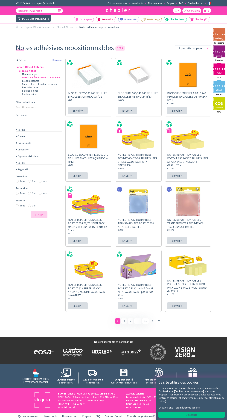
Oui (33, 181)
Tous (22, 181)
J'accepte (191, 415)
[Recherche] (59, 10)
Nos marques (155, 3)
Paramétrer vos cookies (187, 407)
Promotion (22, 188)
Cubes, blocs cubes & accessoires (39, 84)
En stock (20, 200)
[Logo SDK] (157, 353)
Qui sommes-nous (117, 3)
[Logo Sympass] (130, 352)
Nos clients (137, 3)
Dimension (22, 149)
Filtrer (39, 215)
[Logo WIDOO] (72, 352)
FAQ (181, 3)
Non (45, 181)
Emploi (170, 3)
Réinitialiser (57, 60)
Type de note (23, 142)
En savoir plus (165, 407)
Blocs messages (30, 80)
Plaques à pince (30, 90)
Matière (21, 162)
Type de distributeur (27, 156)
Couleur (21, 136)
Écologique (22, 176)
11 (145, 321)
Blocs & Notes (64, 27)
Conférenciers (29, 94)
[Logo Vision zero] (184, 353)
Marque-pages (29, 74)
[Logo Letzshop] (101, 352)
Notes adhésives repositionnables (99, 27)
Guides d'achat (195, 3)
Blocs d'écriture (30, 87)
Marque (20, 129)
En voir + (78, 110)
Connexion (192, 11)
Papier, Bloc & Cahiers (37, 27)
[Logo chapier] (118, 10)
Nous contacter (133, 407)
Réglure (22, 169)
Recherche (21, 115)
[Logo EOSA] (43, 352)
